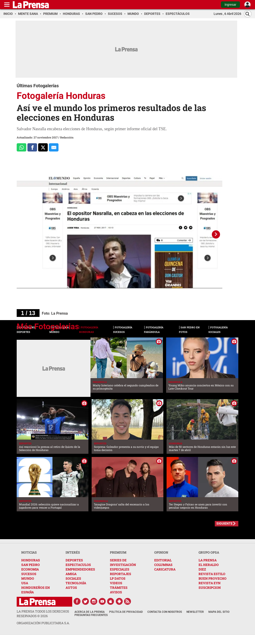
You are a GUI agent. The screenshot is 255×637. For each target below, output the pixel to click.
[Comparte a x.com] (43, 147)
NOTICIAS (29, 552)
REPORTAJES (120, 574)
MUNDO (27, 578)
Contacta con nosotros (164, 611)
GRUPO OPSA (209, 552)
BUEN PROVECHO (212, 578)
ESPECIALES (119, 569)
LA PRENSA (208, 560)
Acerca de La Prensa (89, 611)
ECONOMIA (30, 569)
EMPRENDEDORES (80, 569)
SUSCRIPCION (210, 587)
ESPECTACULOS (78, 565)
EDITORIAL (163, 560)
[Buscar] (248, 13)
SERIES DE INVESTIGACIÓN (123, 562)
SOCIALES (73, 578)
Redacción (67, 137)
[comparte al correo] (53, 147)
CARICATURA (164, 569)
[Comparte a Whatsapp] (21, 147)
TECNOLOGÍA (76, 583)
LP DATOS (117, 578)
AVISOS (116, 592)
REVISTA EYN (209, 583)
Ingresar (230, 4)
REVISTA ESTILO (212, 574)
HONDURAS (30, 560)
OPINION (161, 552)
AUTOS (71, 587)
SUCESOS (28, 574)
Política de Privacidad (126, 611)
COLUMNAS (163, 565)
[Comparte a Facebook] (32, 147)
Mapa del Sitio (218, 611)
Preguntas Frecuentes (91, 615)
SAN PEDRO (30, 565)
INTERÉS (73, 552)
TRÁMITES (119, 587)
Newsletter (195, 611)
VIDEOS (116, 583)
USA (24, 583)
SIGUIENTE (224, 523)
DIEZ (202, 569)
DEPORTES (74, 560)
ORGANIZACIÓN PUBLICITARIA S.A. (43, 623)
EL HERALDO (209, 565)
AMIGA (71, 574)
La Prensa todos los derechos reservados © (43, 613)
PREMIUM (118, 552)
